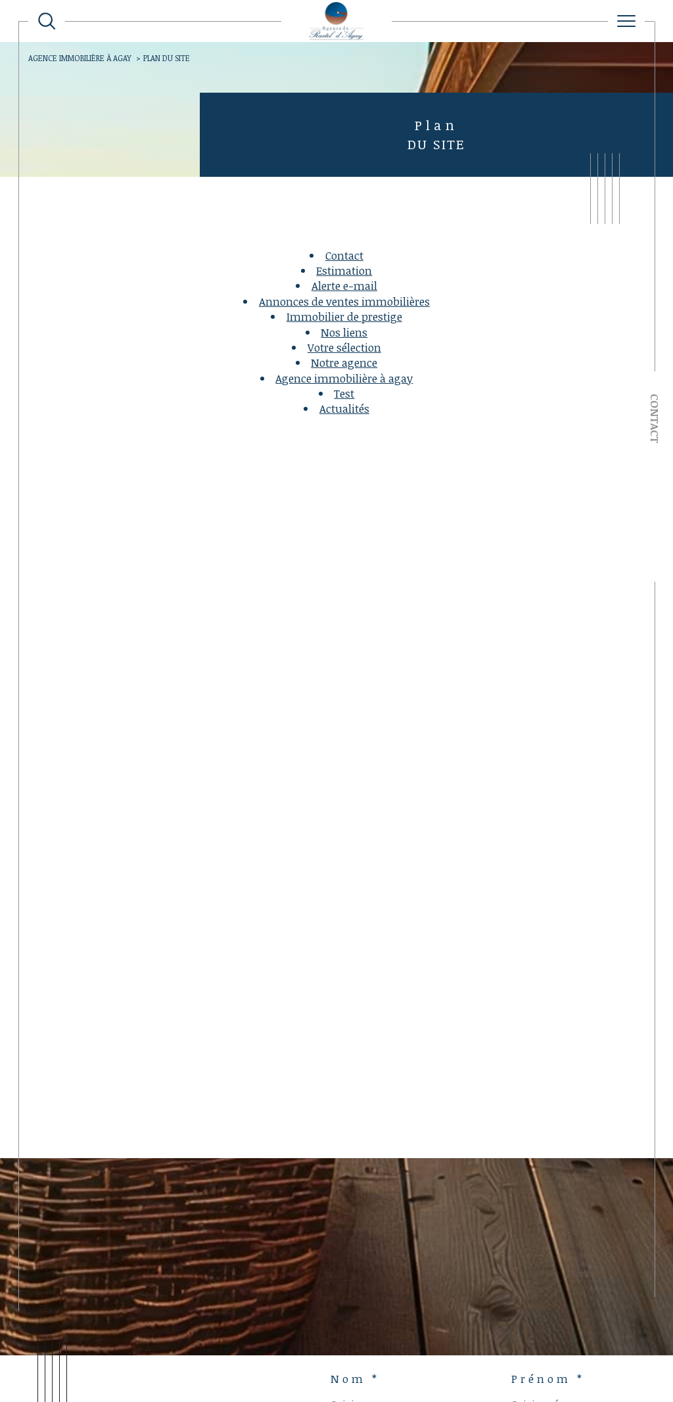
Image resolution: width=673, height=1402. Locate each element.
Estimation (344, 270)
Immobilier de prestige (344, 316)
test (344, 393)
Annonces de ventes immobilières (344, 301)
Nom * (355, 1379)
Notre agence (344, 362)
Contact (654, 419)
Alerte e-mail (344, 285)
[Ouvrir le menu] (626, 21)
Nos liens (344, 332)
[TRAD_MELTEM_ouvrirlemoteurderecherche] (46, 21)
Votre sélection (344, 347)
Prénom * (548, 1379)
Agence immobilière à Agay (79, 58)
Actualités (344, 408)
